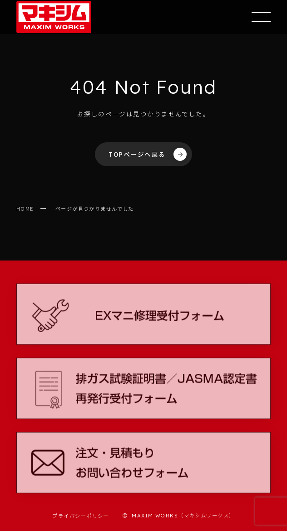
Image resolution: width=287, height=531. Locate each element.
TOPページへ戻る (147, 154)
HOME (25, 208)
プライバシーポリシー (80, 515)
